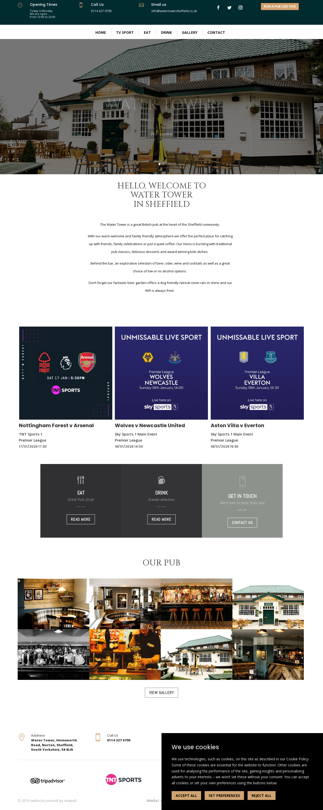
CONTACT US (242, 522)
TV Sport (125, 32)
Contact (216, 32)
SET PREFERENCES (224, 795)
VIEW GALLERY (161, 692)
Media (152, 800)
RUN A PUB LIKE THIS (280, 6)
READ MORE (81, 519)
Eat (147, 32)
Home (100, 32)
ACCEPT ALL (186, 795)
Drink (166, 32)
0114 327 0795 (101, 11)
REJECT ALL (262, 795)
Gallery (189, 32)
